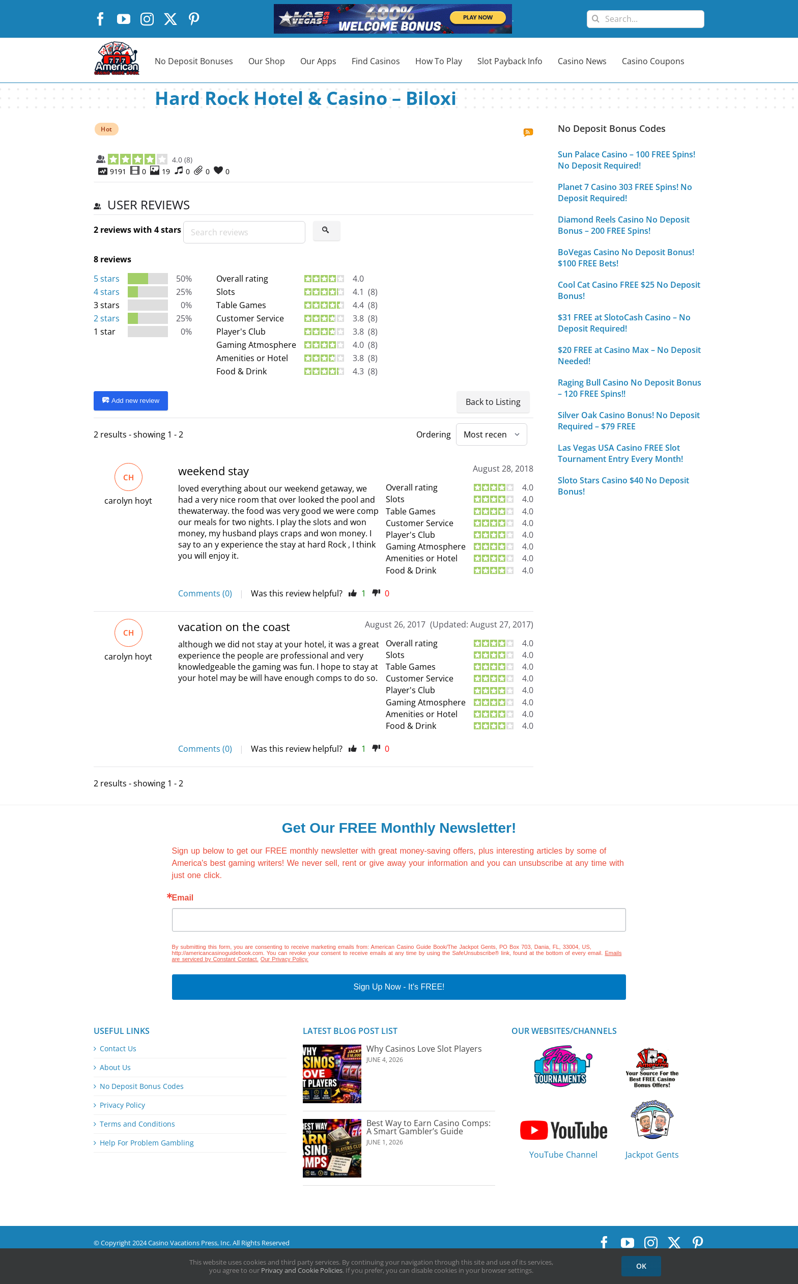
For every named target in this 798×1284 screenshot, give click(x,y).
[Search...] (645, 19)
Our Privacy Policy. (284, 959)
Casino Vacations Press (182, 1242)
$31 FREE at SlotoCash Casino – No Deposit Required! (624, 323)
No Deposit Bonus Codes (142, 1086)
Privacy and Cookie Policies (302, 1270)
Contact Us (118, 1049)
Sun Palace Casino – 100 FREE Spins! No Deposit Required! (626, 160)
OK (641, 1266)
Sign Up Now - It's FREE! (398, 986)
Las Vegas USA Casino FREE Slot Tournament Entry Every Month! (620, 453)
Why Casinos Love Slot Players (424, 1048)
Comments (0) (205, 593)
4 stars (107, 291)
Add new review (130, 401)
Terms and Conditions (137, 1124)
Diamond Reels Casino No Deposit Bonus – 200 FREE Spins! (624, 225)
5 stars (107, 278)
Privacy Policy (122, 1105)
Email (183, 898)
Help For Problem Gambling (147, 1143)
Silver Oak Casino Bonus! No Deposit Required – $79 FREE (629, 420)
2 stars (107, 318)
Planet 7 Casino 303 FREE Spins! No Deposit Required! (625, 192)
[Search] (596, 15)
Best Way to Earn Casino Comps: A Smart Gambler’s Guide (428, 1127)
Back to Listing (493, 401)
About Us (115, 1067)
